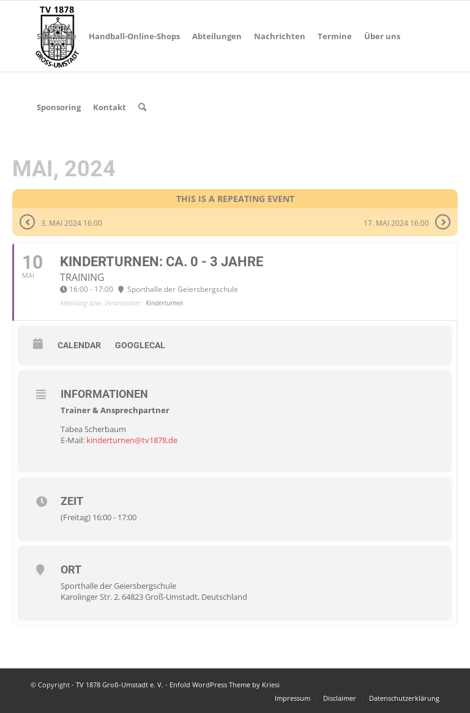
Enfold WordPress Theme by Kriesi (225, 684)
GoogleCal (140, 345)
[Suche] (142, 107)
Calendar (79, 345)
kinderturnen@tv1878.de (131, 440)
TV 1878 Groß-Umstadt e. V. (119, 684)
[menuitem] (57, 36)
